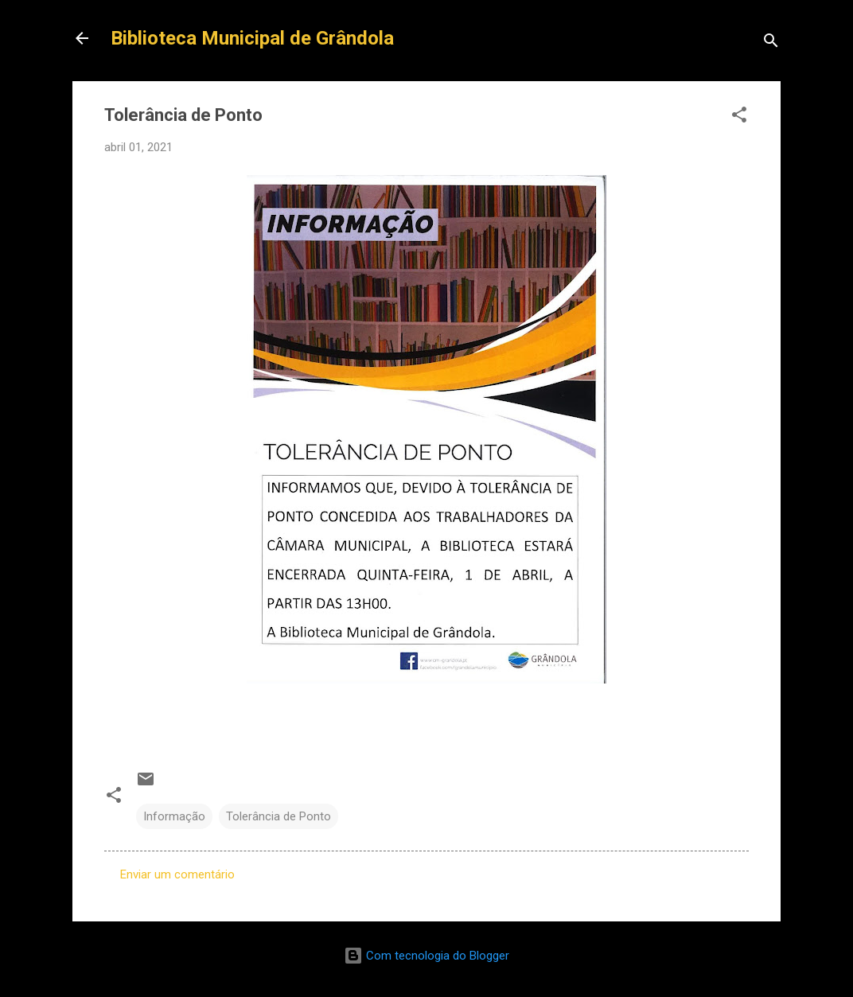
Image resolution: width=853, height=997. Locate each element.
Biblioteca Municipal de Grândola (252, 38)
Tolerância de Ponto (278, 816)
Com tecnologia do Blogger (426, 955)
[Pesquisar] (771, 43)
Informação (174, 816)
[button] (739, 117)
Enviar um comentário (177, 874)
